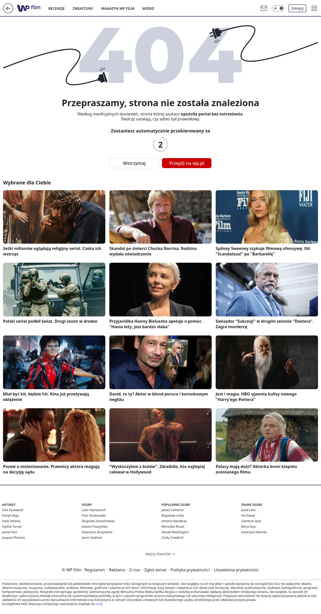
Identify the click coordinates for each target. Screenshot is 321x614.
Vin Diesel (248, 515)
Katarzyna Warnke (254, 532)
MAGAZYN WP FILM (117, 8)
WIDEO (148, 8)
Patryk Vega (10, 515)
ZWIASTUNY (83, 8)
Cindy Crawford (172, 537)
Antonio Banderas (174, 521)
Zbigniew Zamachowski (98, 521)
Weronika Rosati (173, 526)
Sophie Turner (12, 526)
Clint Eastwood (12, 510)
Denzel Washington (175, 532)
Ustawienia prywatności (235, 570)
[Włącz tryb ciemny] (278, 8)
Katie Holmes (11, 521)
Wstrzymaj (134, 163)
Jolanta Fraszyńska (95, 526)
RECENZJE (56, 8)
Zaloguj (297, 8)
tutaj (98, 604)
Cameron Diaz (251, 521)
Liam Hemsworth (94, 510)
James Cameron (173, 510)
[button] (314, 8)
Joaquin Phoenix (13, 537)
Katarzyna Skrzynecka (97, 532)
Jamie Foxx (9, 532)
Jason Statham (92, 537)
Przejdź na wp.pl (186, 163)
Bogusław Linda (173, 515)
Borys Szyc (248, 526)
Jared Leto (248, 510)
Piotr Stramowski (94, 515)
